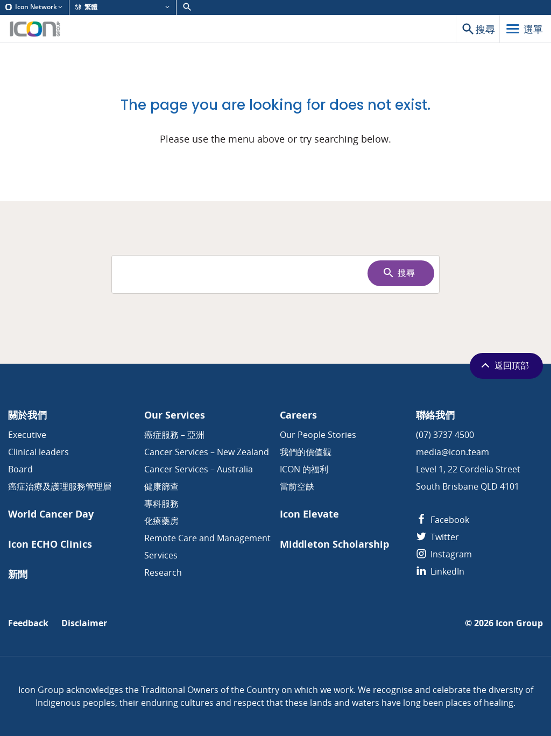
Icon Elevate (309, 514)
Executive (27, 435)
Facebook (442, 520)
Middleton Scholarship (334, 544)
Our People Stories (318, 435)
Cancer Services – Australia (198, 469)
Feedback (28, 623)
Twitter (437, 537)
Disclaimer (84, 623)
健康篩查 (161, 486)
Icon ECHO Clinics (50, 544)
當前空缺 (297, 486)
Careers (298, 415)
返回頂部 (504, 365)
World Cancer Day (51, 514)
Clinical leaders (38, 452)
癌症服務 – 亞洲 (174, 435)
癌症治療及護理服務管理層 (59, 486)
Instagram (444, 554)
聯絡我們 (435, 415)
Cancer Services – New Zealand (206, 452)
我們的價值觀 (305, 452)
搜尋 (398, 272)
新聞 (17, 574)
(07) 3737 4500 (445, 435)
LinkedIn (440, 571)
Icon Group (519, 623)
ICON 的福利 (304, 469)
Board (20, 469)
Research (163, 572)
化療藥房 (161, 521)
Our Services (174, 415)
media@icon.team (452, 452)
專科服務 (161, 503)
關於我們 (27, 415)
